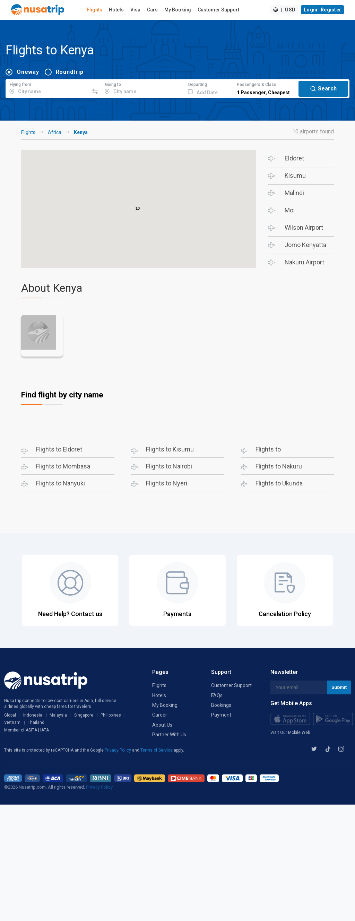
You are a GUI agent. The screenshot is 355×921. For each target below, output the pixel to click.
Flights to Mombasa (63, 466)
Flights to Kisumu (170, 449)
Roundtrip (70, 72)
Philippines (111, 715)
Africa (54, 132)
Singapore (83, 715)
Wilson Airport (304, 227)
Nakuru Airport (304, 262)
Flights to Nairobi (169, 466)
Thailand (36, 722)
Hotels (116, 9)
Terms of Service (157, 750)
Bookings (221, 705)
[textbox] (47, 87)
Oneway (28, 72)
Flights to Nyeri (166, 483)
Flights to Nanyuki (60, 483)
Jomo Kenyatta (305, 244)
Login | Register (322, 9)
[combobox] (47, 87)
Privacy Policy (118, 750)
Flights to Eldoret (59, 449)
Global (10, 715)
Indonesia (32, 715)
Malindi (294, 192)
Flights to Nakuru (279, 466)
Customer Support (218, 9)
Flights (94, 9)
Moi (290, 210)
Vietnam (12, 722)
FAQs (217, 695)
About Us (162, 725)
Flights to (268, 449)
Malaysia (58, 715)
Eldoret (294, 158)
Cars (152, 9)
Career (159, 715)
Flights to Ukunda (279, 483)
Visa (135, 9)
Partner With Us (169, 734)
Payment (221, 715)
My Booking (177, 9)
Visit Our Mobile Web (290, 732)
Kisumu (295, 175)
